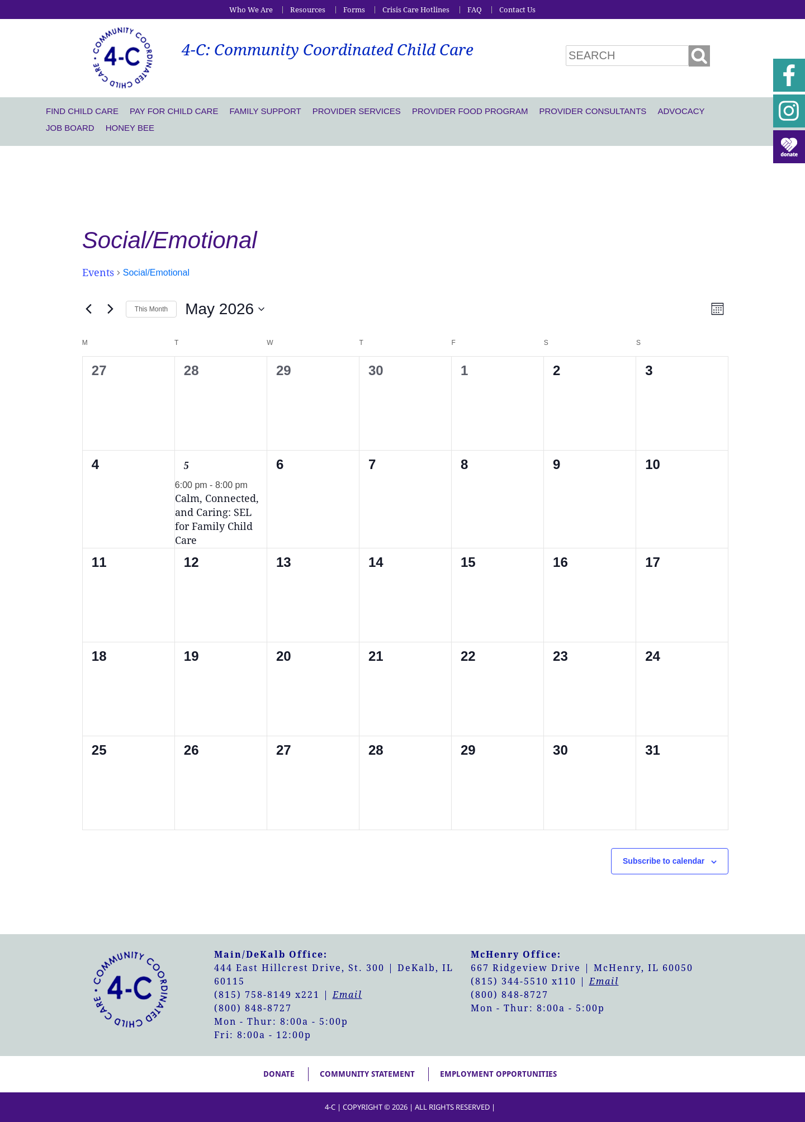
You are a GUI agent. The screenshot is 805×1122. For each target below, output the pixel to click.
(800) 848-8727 (253, 1008)
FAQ (474, 9)
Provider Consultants (592, 111)
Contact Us (517, 9)
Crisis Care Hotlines (415, 9)
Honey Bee (130, 127)
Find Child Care (82, 111)
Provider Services (356, 111)
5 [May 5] (186, 465)
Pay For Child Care (174, 111)
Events (98, 272)
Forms (354, 9)
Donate (279, 1073)
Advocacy (680, 111)
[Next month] (110, 309)
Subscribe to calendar (663, 860)
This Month (151, 309)
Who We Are (251, 9)
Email (347, 995)
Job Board (70, 127)
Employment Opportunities (498, 1073)
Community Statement (367, 1073)
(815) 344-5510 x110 (523, 981)
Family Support (265, 111)
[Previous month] (89, 309)
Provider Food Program (470, 111)
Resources (307, 9)
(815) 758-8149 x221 (267, 995)
